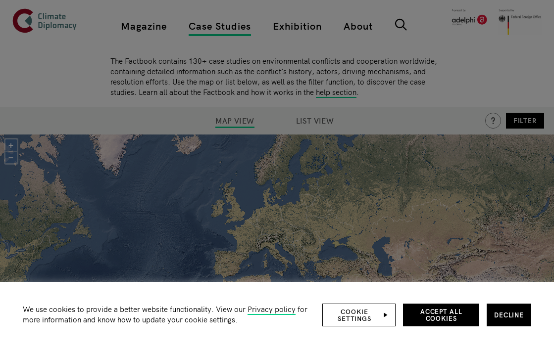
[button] (359, 315)
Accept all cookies (441, 315)
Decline (509, 314)
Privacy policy (272, 309)
